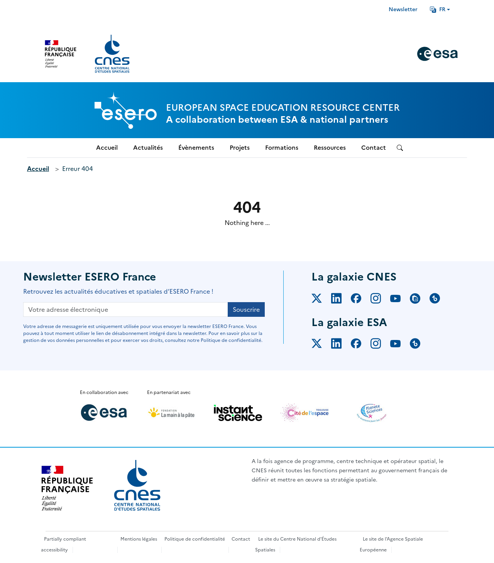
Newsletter (403, 9)
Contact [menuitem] (373, 147)
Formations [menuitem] (281, 147)
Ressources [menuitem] (330, 147)
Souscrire (246, 309)
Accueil (38, 168)
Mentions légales (138, 539)
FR (437, 9)
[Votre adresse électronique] (125, 309)
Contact (241, 539)
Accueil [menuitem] (107, 147)
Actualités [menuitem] (148, 147)
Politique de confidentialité (194, 539)
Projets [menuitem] (240, 147)
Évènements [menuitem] (196, 147)
